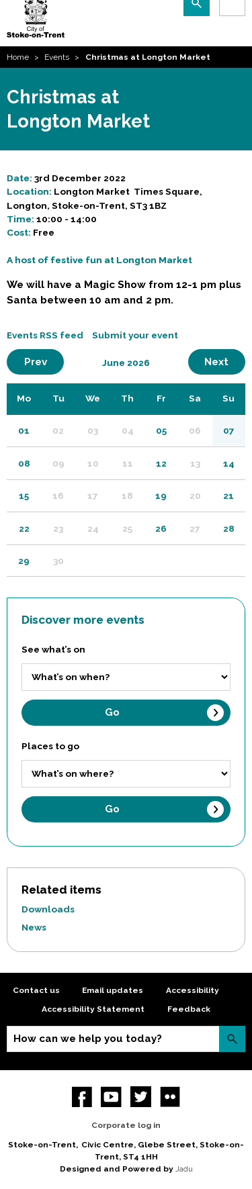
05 (161, 430)
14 (229, 463)
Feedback (188, 1009)
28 (229, 528)
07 (229, 430)
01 (24, 430)
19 (161, 495)
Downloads (48, 909)
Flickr (170, 1096)
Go (112, 712)
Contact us (36, 990)
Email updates (112, 990)
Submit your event (135, 335)
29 (24, 560)
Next (224, 361)
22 (24, 528)
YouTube (111, 1096)
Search (232, 1039)
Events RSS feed (45, 335)
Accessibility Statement (93, 1009)
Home (18, 57)
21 (228, 495)
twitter (140, 1096)
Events (56, 57)
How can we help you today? (87, 1039)
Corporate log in (126, 1125)
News (34, 927)
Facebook (82, 1096)
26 (161, 528)
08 (24, 463)
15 (24, 495)
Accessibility (192, 990)
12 (161, 463)
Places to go (50, 746)
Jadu (184, 1169)
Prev (44, 361)
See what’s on (53, 649)
